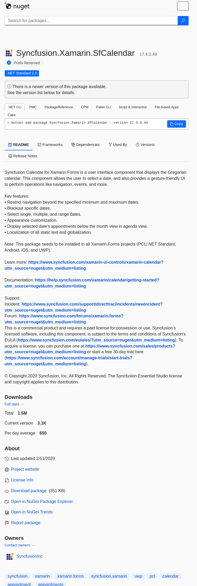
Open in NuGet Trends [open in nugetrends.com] (32, 512)
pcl (152, 576)
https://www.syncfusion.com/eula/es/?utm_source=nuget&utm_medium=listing (96, 340)
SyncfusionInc (29, 556)
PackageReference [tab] (58, 107)
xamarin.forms (70, 576)
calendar (170, 576)
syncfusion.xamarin (109, 576)
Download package (29, 491)
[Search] (183, 20)
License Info (22, 480)
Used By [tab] (118, 144)
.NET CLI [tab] (14, 107)
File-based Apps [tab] (167, 107)
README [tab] (19, 144)
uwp (138, 576)
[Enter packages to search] (91, 20)
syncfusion (18, 576)
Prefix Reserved (27, 63)
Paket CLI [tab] (103, 107)
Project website (25, 469)
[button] (176, 124)
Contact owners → (20, 545)
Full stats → (14, 404)
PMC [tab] (33, 107)
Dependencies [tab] (85, 144)
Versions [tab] (145, 144)
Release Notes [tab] (23, 156)
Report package (26, 522)
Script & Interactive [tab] (133, 107)
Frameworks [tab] (50, 144)
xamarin (42, 576)
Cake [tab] (12, 115)
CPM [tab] (84, 107)
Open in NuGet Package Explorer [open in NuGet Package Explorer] (42, 501)
